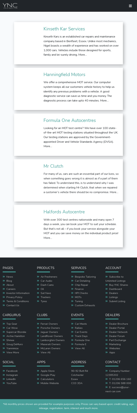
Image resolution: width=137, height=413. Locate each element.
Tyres (44, 301)
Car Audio (46, 281)
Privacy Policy (14, 297)
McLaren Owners (50, 348)
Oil (42, 289)
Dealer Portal (117, 328)
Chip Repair (81, 285)
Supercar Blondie (16, 332)
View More (12, 352)
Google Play (48, 375)
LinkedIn (11, 379)
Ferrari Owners (49, 324)
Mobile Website (50, 383)
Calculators (47, 379)
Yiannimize (12, 348)
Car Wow (12, 328)
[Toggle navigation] (130, 6)
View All (45, 352)
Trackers (45, 297)
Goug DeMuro (14, 344)
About (10, 285)
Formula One (82, 340)
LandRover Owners (52, 336)
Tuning (79, 301)
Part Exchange (117, 340)
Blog (9, 281)
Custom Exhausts (85, 305)
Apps (112, 352)
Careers (11, 289)
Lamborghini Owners (53, 340)
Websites (114, 348)
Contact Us (12, 305)
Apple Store (48, 371)
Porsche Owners (50, 328)
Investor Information (18, 293)
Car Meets (81, 324)
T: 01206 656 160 (120, 379)
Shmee (10, 340)
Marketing (115, 344)
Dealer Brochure (118, 324)
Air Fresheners (49, 276)
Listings (113, 297)
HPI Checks (81, 293)
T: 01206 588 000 (120, 383)
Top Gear (11, 324)
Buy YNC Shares (118, 285)
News (9, 276)
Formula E (80, 344)
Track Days (81, 336)
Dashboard (115, 289)
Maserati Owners (50, 344)
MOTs (78, 297)
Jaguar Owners (49, 332)
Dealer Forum (117, 336)
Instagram (12, 375)
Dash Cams (47, 285)
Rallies (79, 328)
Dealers (113, 293)
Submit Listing (117, 301)
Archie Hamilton (15, 336)
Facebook (12, 371)
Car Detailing (82, 281)
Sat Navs (46, 293)
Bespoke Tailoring (85, 276)
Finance (79, 289)
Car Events (81, 332)
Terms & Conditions (17, 301)
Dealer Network (118, 332)
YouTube (11, 383)
